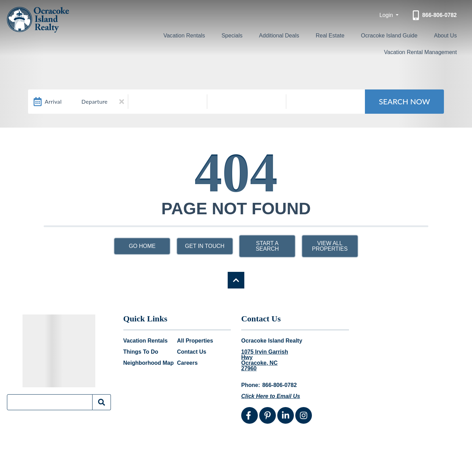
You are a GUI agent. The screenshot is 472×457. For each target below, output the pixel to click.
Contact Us (191, 352)
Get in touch (205, 246)
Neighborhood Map (148, 363)
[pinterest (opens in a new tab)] (267, 415)
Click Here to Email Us (270, 396)
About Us (448, 35)
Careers (187, 363)
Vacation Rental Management (417, 51)
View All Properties (330, 246)
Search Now (404, 101)
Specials (242, 35)
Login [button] (387, 15)
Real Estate (334, 35)
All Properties (195, 341)
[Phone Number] (433, 15)
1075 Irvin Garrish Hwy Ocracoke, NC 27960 (264, 360)
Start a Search (267, 246)
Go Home (142, 246)
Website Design (375, 446)
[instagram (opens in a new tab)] (303, 415)
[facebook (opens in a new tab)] (249, 415)
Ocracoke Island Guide (393, 35)
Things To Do (140, 352)
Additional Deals (286, 35)
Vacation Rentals (198, 35)
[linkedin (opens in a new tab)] (285, 415)
